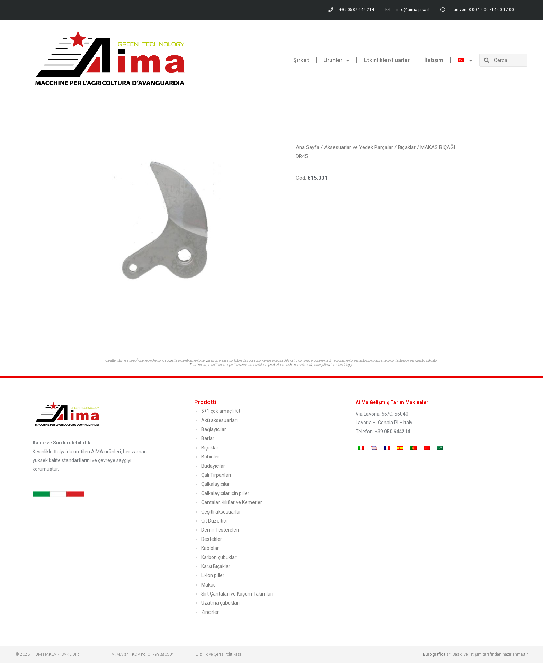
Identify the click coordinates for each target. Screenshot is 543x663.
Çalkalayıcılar (215, 484)
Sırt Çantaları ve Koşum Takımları (237, 594)
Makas (208, 585)
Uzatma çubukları (220, 603)
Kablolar (210, 548)
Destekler (211, 539)
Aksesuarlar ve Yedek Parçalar (358, 147)
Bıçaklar (407, 147)
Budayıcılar (213, 466)
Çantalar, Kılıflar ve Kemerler (231, 502)
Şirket (301, 60)
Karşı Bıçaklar (215, 566)
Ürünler (336, 60)
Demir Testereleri (220, 530)
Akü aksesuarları (219, 420)
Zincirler (210, 612)
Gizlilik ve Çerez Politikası (218, 654)
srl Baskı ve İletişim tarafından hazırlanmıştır (475, 654)
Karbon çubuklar (219, 557)
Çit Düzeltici (214, 521)
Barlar (207, 438)
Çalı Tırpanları (216, 475)
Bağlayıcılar (213, 429)
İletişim (433, 60)
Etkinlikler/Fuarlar (387, 60)
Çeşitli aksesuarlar (221, 512)
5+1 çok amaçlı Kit (220, 411)
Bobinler (210, 457)
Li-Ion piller (212, 575)
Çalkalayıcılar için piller (225, 493)
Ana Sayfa (307, 147)
